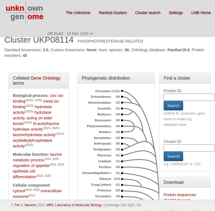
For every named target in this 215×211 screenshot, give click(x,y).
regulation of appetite (31, 165)
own (35, 8)
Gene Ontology (45, 78)
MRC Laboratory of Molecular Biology (73, 205)
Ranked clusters (113, 12)
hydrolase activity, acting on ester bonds (32, 118)
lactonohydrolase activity (34, 135)
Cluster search (147, 12)
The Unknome (78, 12)
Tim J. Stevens (25, 205)
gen (17, 16)
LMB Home (201, 12)
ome (35, 16)
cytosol (19, 191)
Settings (176, 12)
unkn (15, 8)
